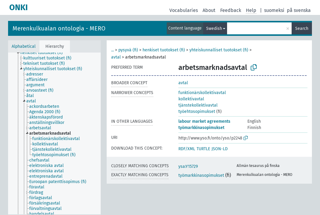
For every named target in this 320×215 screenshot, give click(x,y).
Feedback (230, 10)
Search (301, 28)
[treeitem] (44, 53)
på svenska (299, 10)
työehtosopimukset (196, 111)
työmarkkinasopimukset (201, 127)
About (209, 10)
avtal (116, 57)
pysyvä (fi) (128, 50)
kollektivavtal (191, 99)
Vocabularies (183, 10)
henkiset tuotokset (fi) (164, 50)
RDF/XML (186, 148)
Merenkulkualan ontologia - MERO (59, 28)
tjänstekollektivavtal (198, 105)
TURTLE (203, 148)
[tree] (54, 133)
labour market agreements (204, 121)
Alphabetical (24, 46)
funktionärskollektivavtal (202, 92)
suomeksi (274, 10)
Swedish (214, 28)
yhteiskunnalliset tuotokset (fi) (218, 50)
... (112, 50)
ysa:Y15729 (188, 166)
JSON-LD (220, 148)
